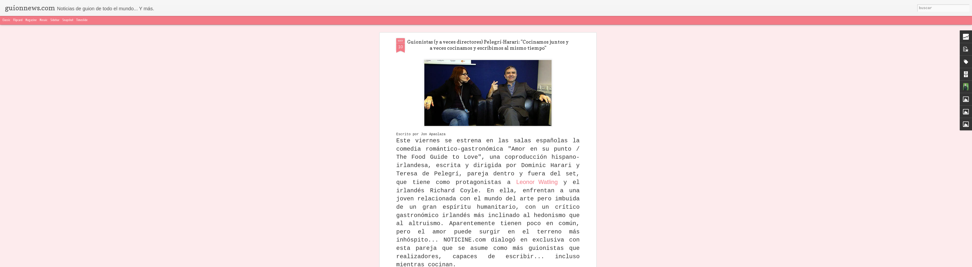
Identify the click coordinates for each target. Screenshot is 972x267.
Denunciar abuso (601, 264)
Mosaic (43, 20)
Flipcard (18, 20)
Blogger (583, 264)
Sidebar (54, 20)
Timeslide (82, 20)
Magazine (31, 20)
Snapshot (67, 20)
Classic (6, 20)
